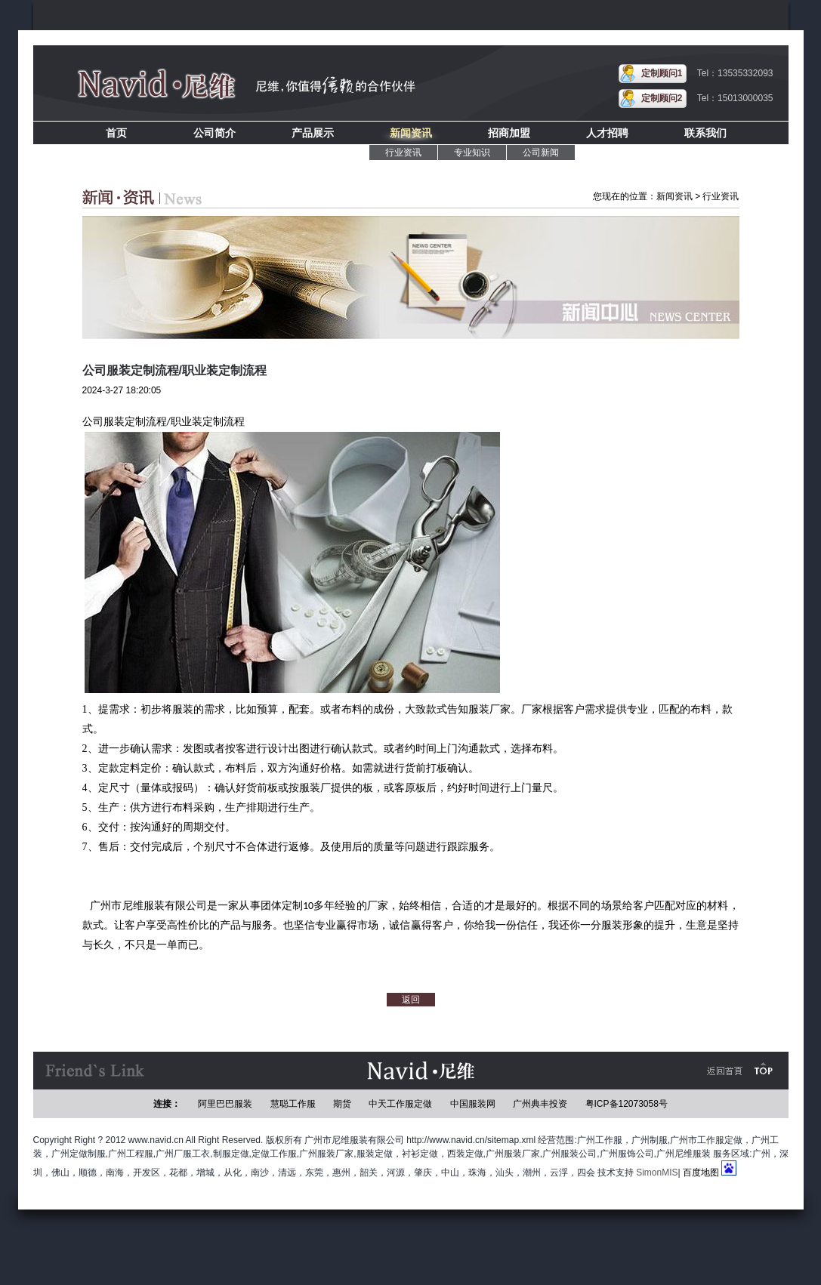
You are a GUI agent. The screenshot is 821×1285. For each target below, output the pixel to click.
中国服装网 (472, 1104)
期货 (342, 1104)
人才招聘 (607, 133)
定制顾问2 (662, 98)
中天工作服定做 (400, 1104)
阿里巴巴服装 (225, 1104)
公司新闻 (541, 152)
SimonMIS (656, 1172)
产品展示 (313, 133)
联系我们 (705, 133)
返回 (411, 999)
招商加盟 (509, 133)
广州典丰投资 (540, 1104)
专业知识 (472, 152)
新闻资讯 (411, 133)
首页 (116, 133)
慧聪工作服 (293, 1104)
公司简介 (214, 133)
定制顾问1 (662, 73)
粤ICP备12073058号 (626, 1104)
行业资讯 (403, 152)
